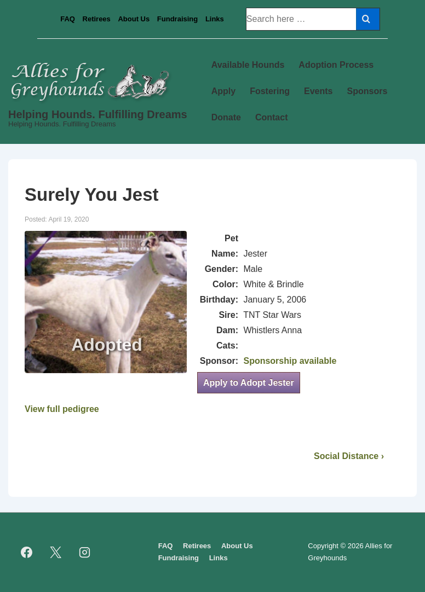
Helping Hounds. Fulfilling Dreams (97, 114)
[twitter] (55, 552)
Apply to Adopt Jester (248, 382)
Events (318, 91)
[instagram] (84, 552)
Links (214, 19)
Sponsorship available (289, 360)
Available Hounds (248, 64)
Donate (226, 117)
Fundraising (177, 19)
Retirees (97, 19)
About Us (134, 19)
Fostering (270, 91)
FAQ (67, 19)
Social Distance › (349, 456)
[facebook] (26, 552)
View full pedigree (62, 409)
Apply (223, 91)
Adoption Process (336, 64)
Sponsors (367, 91)
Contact (271, 117)
